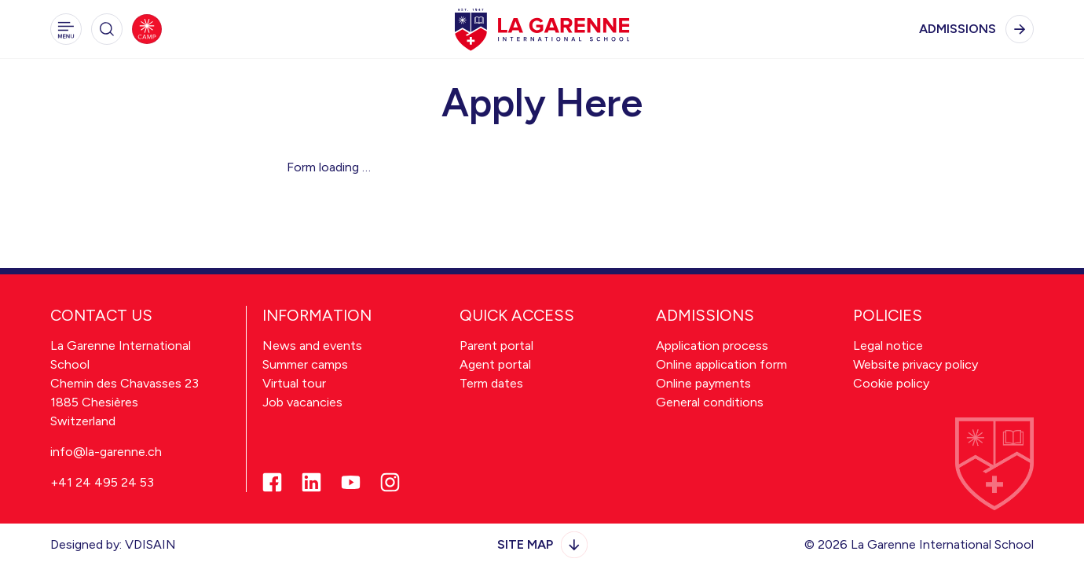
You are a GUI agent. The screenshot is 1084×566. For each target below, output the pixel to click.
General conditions (710, 402)
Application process (712, 345)
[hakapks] (542, 29)
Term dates (491, 383)
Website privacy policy (915, 364)
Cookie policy (891, 383)
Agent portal (495, 364)
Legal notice (888, 345)
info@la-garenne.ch (106, 451)
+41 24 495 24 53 (102, 482)
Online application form (721, 364)
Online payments (703, 383)
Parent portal (496, 345)
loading (340, 167)
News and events (312, 345)
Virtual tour (294, 383)
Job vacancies (302, 402)
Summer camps (305, 364)
